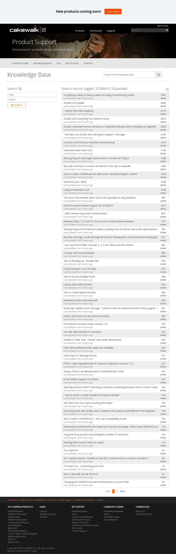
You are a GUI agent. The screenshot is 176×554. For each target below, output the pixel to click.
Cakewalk (12, 499)
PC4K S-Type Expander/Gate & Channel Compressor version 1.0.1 (98, 363)
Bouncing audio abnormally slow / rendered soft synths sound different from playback (109, 410)
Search (16, 105)
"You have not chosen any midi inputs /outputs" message (94, 134)
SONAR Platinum (15, 511)
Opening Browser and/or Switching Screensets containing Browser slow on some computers (110, 387)
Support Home (20, 63)
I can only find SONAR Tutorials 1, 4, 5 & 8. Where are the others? (99, 245)
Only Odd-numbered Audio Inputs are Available (88, 347)
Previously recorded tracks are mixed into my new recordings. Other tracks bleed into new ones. (110, 426)
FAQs (74, 514)
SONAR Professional (17, 514)
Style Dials (12, 528)
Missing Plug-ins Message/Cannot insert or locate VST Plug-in (96, 158)
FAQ (59, 63)
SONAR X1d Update (74, 102)
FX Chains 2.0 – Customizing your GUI (84, 466)
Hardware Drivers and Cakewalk (80, 300)
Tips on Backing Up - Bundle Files (81, 260)
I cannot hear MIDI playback (79, 110)
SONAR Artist (14, 517)
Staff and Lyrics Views (75, 181)
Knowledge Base (42, 63)
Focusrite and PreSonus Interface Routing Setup (89, 142)
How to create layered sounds (80, 292)
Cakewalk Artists (111, 517)
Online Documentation (82, 517)
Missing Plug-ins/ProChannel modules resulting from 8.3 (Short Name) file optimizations (110, 229)
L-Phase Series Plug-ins (18, 522)
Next (122, 491)
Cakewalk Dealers (144, 514)
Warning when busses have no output (84, 442)
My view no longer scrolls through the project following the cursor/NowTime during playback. (110, 237)
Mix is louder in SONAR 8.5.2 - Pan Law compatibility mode (95, 418)
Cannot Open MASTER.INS (78, 284)
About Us (140, 511)
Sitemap (11, 551)
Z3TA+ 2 (12, 539)
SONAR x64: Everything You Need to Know (86, 118)
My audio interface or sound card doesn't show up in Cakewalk (97, 166)
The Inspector (71, 450)
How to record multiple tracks (79, 276)
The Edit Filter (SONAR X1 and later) (83, 331)
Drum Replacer (15, 525)
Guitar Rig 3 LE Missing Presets (80, 355)
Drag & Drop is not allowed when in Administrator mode (94, 371)
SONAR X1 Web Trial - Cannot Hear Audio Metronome (92, 339)
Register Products (80, 522)
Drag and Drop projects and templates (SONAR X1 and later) (96, 434)
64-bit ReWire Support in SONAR (81, 379)
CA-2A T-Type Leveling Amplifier (23, 533)
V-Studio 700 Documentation (79, 252)
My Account (162, 25)
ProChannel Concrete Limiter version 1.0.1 (86, 324)
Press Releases (111, 519)
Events (107, 514)
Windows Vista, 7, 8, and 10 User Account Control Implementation (99, 221)
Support (111, 30)
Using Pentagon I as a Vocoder (80, 268)
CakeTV (43, 511)
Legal (34, 551)
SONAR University (48, 514)
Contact (88, 63)
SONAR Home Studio (17, 519)
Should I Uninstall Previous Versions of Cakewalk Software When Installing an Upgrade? (110, 126)
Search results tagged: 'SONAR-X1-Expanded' (72, 499)
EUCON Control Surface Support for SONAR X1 (89, 205)
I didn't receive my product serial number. (85, 213)
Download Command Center (85, 525)
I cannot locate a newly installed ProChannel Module (91, 395)
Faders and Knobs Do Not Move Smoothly (86, 316)
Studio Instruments (16, 536)
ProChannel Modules (17, 530)
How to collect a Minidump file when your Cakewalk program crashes (100, 174)
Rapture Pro (13, 542)
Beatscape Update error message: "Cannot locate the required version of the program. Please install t (110, 308)
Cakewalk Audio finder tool (78, 150)
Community (96, 30)
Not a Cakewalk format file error (81, 474)
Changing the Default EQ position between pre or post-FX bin (96, 481)
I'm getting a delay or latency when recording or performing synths (99, 95)
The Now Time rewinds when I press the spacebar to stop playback (99, 197)
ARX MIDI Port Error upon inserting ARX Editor (88, 402)
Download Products (81, 519)
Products (80, 30)
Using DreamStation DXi (76, 189)
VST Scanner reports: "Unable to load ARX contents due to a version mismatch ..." (107, 458)
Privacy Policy (23, 551)
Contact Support (79, 530)
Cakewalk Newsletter (113, 511)
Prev (108, 491)
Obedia (43, 517)
